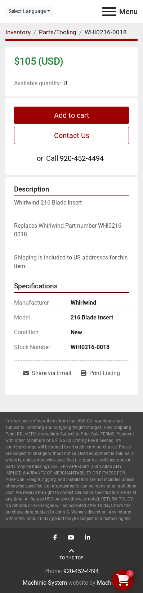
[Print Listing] (100, 373)
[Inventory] (18, 32)
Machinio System (45, 582)
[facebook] (55, 537)
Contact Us (71, 135)
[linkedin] (87, 537)
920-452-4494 (82, 158)
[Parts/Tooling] (57, 32)
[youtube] (71, 537)
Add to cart (71, 115)
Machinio (109, 582)
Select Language (27, 11)
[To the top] (71, 554)
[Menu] (109, 11)
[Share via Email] (47, 373)
